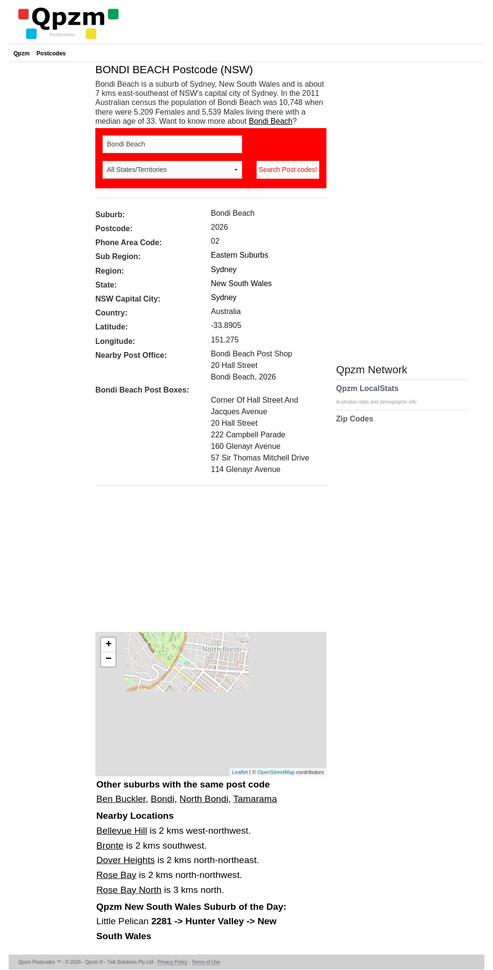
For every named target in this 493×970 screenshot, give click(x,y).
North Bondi (204, 799)
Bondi (162, 799)
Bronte (110, 845)
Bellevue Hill (121, 831)
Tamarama (255, 799)
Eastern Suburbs (239, 255)
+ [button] (108, 645)
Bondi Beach (271, 121)
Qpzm (21, 53)
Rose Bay (116, 875)
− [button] (108, 659)
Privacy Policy (172, 962)
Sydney (223, 269)
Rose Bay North (128, 890)
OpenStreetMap (276, 772)
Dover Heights (125, 860)
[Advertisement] (206, 562)
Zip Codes (354, 425)
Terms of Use (206, 962)
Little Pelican (123, 921)
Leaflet (240, 772)
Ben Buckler (120, 799)
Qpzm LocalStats (381, 394)
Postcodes (51, 53)
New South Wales (241, 283)
